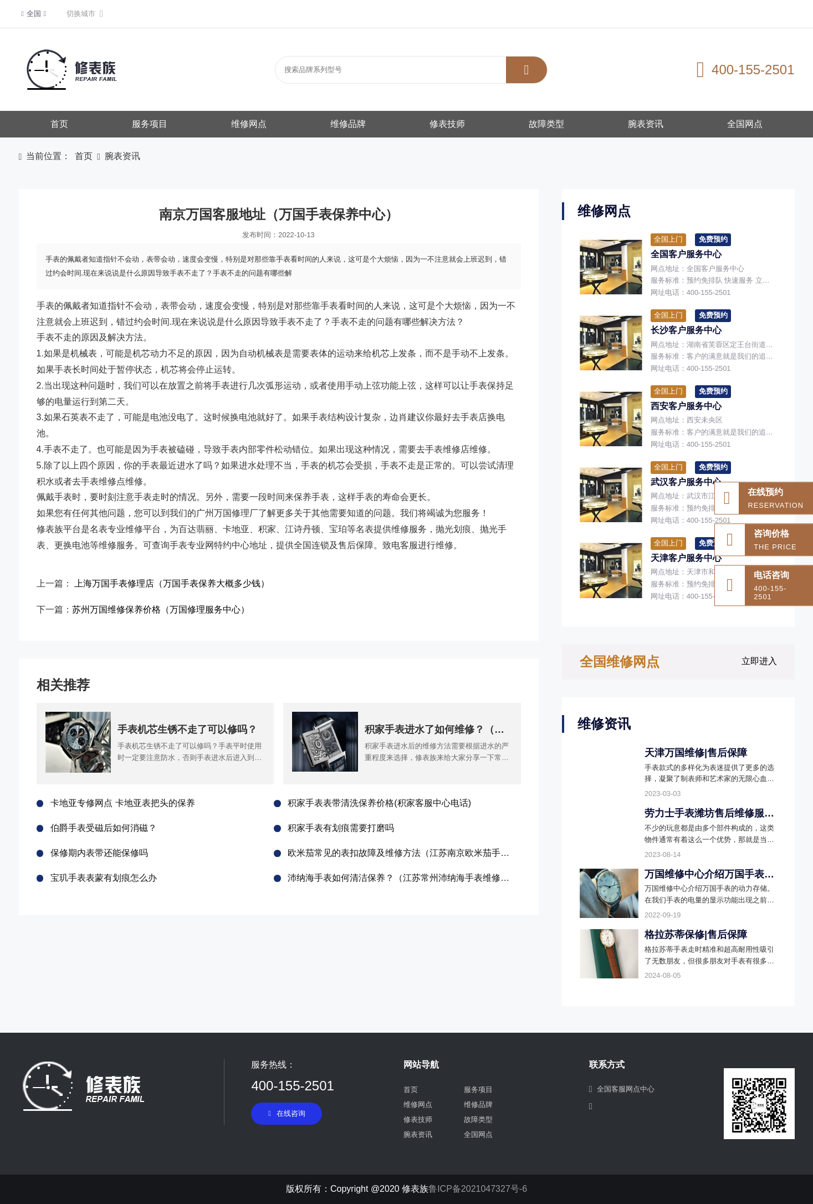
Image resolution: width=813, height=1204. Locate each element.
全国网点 (745, 124)
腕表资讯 (645, 124)
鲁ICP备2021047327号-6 (477, 1188)
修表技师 (447, 124)
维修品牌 (348, 124)
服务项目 (149, 124)
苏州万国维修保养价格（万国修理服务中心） (160, 609)
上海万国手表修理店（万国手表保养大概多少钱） (171, 583)
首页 (59, 124)
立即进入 (759, 661)
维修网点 (249, 124)
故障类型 (546, 124)
